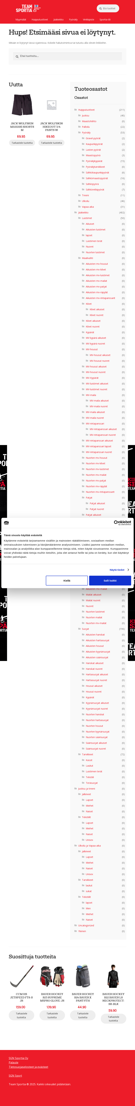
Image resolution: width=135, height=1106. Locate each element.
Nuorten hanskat (95, 714)
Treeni (85, 195)
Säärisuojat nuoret (96, 748)
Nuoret (90, 246)
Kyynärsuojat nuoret (97, 708)
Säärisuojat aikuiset (96, 742)
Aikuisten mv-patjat (96, 286)
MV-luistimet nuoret (96, 389)
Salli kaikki (110, 580)
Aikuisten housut (95, 645)
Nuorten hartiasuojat (97, 720)
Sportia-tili (105, 19)
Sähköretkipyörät (95, 189)
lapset (89, 235)
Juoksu (85, 115)
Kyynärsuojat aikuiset (97, 702)
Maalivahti (87, 258)
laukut (89, 885)
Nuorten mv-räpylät (96, 486)
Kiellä (66, 580)
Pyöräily (73, 19)
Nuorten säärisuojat (97, 737)
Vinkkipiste (88, 19)
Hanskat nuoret (94, 668)
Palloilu (86, 126)
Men (88, 908)
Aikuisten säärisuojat (97, 657)
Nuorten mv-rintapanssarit (100, 491)
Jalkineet (86, 794)
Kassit (89, 760)
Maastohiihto (89, 121)
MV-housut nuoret (99, 360)
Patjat (89, 497)
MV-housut (92, 349)
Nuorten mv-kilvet (95, 463)
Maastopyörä (93, 155)
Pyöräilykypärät (94, 161)
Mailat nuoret (93, 600)
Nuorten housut (94, 725)
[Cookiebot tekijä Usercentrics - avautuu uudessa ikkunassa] (116, 523)
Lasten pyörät (93, 149)
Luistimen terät (94, 241)
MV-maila (91, 395)
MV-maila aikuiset (99, 400)
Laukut (89, 765)
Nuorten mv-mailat (96, 474)
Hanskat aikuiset (95, 663)
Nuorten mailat (94, 617)
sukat (89, 891)
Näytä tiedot (117, 569)
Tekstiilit (86, 817)
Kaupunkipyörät (94, 144)
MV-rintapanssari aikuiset (103, 429)
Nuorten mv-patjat (96, 480)
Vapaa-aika (88, 206)
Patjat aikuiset (97, 503)
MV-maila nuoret (99, 406)
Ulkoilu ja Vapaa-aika (89, 845)
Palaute (13, 1062)
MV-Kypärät (92, 377)
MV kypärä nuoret (95, 343)
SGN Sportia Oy (18, 1058)
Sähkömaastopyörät (97, 178)
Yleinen (82, 931)
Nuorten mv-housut (96, 457)
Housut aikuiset (94, 685)
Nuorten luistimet (95, 252)
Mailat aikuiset (93, 594)
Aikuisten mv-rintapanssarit (100, 298)
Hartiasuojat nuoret (96, 680)
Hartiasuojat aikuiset (97, 674)
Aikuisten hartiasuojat (97, 640)
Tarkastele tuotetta (22, 142)
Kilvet (89, 303)
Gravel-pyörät (93, 138)
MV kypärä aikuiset (96, 337)
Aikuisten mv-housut (97, 263)
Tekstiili (90, 777)
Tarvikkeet (87, 754)
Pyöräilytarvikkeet (95, 166)
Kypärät (90, 332)
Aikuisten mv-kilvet (96, 269)
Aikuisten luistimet (95, 229)
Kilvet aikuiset (97, 309)
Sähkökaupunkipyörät (97, 172)
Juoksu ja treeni (86, 788)
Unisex (89, 839)
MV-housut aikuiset (100, 355)
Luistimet (87, 218)
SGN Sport (15, 1075)
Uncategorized (86, 925)
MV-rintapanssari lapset (98, 446)
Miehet (89, 805)
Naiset (89, 811)
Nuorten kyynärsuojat (97, 731)
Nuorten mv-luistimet (97, 469)
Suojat (85, 628)
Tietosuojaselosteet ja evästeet (28, 1067)
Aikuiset (90, 223)
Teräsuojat (92, 782)
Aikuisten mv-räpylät (97, 292)
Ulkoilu (85, 201)
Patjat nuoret (97, 509)
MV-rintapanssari (95, 423)
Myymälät (20, 19)
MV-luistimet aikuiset (97, 383)
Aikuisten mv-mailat (96, 280)
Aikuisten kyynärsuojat (98, 651)
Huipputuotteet (40, 19)
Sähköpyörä (92, 184)
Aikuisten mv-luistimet (98, 275)
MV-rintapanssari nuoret (103, 434)
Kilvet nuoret (96, 315)
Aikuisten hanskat (95, 634)
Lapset (89, 799)
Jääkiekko (58, 19)
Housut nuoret (94, 691)
